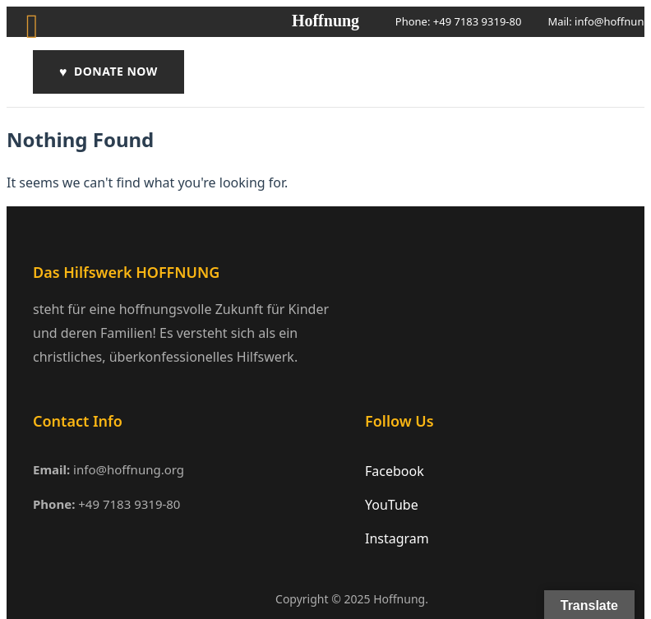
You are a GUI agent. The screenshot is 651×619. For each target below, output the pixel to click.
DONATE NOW (108, 72)
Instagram (397, 538)
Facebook (394, 471)
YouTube (391, 505)
